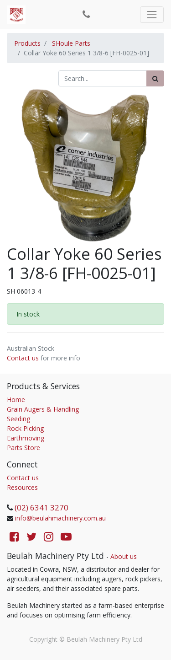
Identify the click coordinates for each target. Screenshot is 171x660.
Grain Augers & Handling (43, 409)
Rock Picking (25, 428)
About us (123, 556)
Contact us (23, 358)
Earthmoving (25, 438)
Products (27, 43)
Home (16, 399)
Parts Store (23, 447)
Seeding (18, 418)
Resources (22, 487)
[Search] (155, 78)
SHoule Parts (71, 43)
